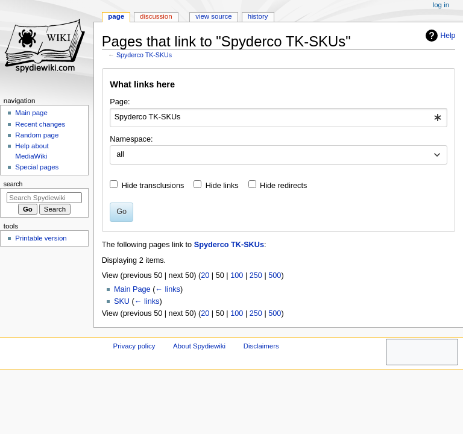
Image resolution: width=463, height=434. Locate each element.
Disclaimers (261, 346)
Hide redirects (283, 185)
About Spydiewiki (199, 346)
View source (213, 16)
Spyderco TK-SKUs (144, 54)
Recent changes (40, 124)
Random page (36, 135)
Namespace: (131, 139)
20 (205, 275)
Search (13, 183)
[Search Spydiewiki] (44, 197)
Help (439, 36)
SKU (122, 301)
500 (274, 275)
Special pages (36, 167)
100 (236, 275)
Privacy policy (134, 346)
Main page (31, 112)
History (258, 16)
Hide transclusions (153, 185)
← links (167, 289)
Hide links (222, 185)
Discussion (156, 16)
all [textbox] (120, 154)
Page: (120, 102)
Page (116, 16)
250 (256, 275)
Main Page (132, 289)
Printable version (40, 238)
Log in (441, 4)
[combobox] (278, 117)
